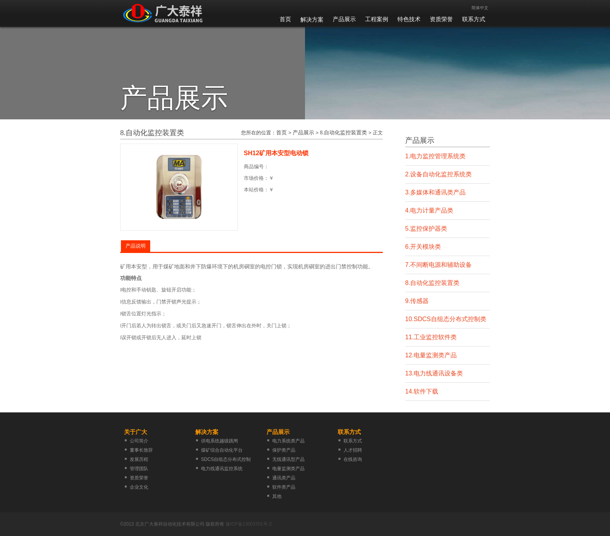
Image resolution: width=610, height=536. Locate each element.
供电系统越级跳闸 (219, 441)
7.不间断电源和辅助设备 (438, 264)
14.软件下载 (421, 391)
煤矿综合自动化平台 (222, 450)
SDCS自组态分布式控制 (226, 459)
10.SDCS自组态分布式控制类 (445, 319)
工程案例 (376, 19)
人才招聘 (353, 450)
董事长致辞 (141, 450)
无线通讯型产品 (288, 459)
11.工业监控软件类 (431, 337)
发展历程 (139, 459)
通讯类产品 (283, 478)
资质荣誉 (441, 19)
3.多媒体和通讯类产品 (435, 192)
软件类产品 (283, 487)
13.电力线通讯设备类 (434, 373)
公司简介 (139, 441)
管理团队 (139, 468)
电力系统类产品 (288, 441)
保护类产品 (283, 450)
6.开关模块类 (423, 246)
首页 (285, 19)
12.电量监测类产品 (431, 355)
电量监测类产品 (288, 468)
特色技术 (409, 19)
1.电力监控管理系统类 (435, 156)
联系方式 (473, 19)
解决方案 (311, 19)
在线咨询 (353, 459)
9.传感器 (417, 301)
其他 (277, 496)
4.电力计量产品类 (429, 210)
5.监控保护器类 (426, 228)
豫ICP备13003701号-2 (249, 524)
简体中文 (479, 7)
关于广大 (135, 432)
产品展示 (344, 19)
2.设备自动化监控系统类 (438, 174)
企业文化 (139, 487)
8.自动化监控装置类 (343, 133)
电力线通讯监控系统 (222, 468)
